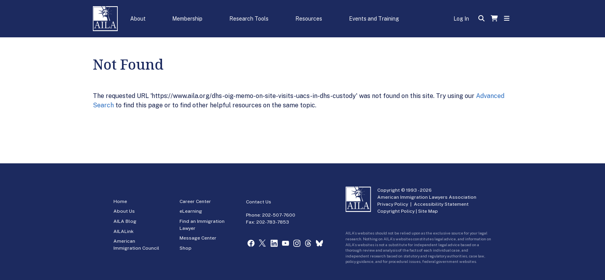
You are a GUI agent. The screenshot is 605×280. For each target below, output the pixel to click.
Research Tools (249, 19)
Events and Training (374, 19)
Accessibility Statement (441, 204)
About (138, 19)
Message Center (198, 238)
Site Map (428, 211)
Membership (187, 19)
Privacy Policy (392, 204)
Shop (186, 248)
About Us (124, 211)
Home (120, 201)
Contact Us (258, 202)
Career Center (195, 201)
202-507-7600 (278, 215)
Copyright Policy (396, 211)
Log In (461, 19)
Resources (308, 19)
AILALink (123, 231)
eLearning (191, 211)
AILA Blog (124, 221)
